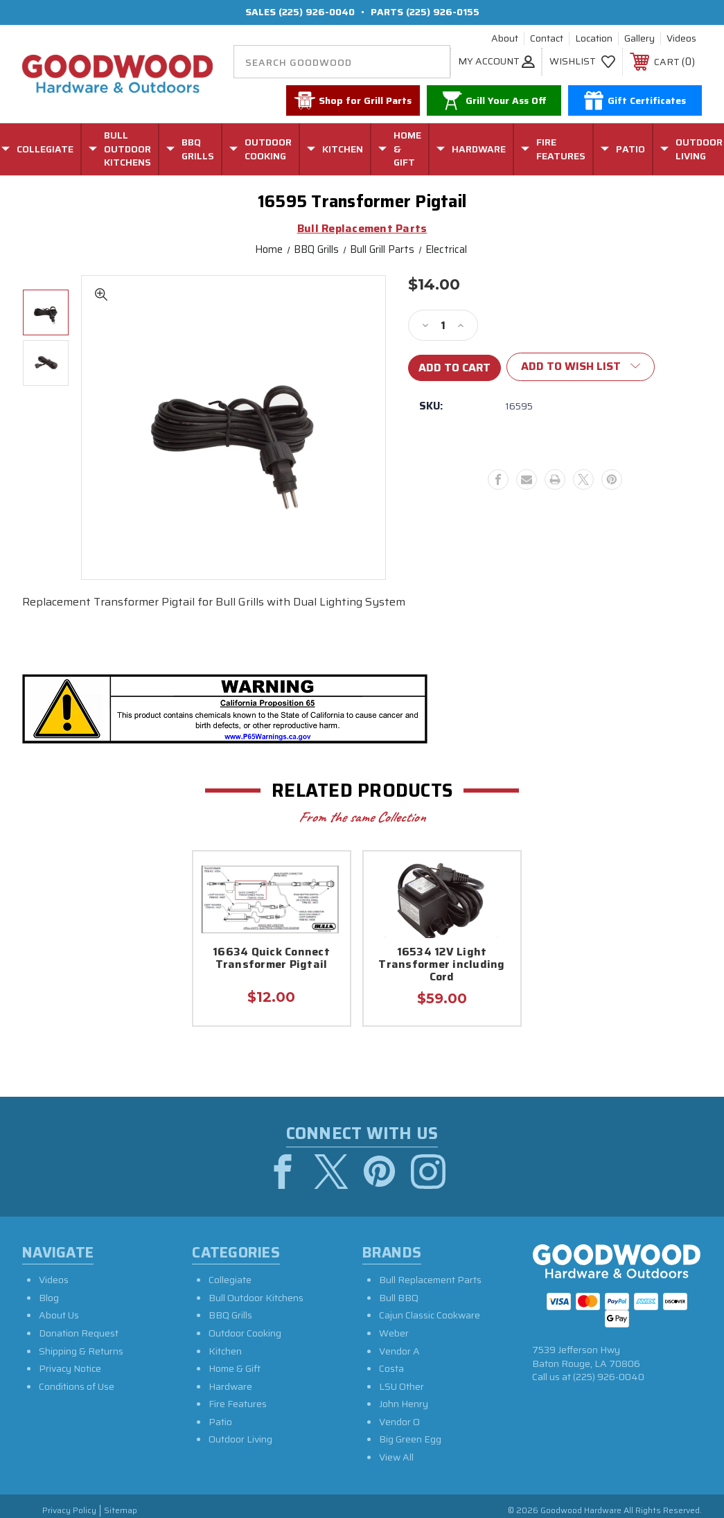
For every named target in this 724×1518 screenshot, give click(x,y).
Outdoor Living (240, 1439)
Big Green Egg (410, 1439)
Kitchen (225, 1351)
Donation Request (78, 1333)
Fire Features (238, 1404)
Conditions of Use (76, 1386)
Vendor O (399, 1421)
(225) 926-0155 (442, 11)
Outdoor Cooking (245, 1333)
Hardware (230, 1386)
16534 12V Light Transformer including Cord (441, 965)
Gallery (639, 39)
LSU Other (401, 1386)
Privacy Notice (70, 1368)
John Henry (403, 1404)
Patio (220, 1421)
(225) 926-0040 (317, 11)
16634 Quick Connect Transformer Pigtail (271, 959)
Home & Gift (235, 1368)
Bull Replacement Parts (430, 1279)
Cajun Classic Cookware (429, 1315)
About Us (59, 1315)
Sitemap (120, 1511)
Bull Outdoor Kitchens (256, 1297)
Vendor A (399, 1351)
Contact (546, 39)
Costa (391, 1368)
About (504, 39)
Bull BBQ (398, 1297)
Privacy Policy (69, 1511)
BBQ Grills (230, 1315)
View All (396, 1457)
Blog (49, 1297)
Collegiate (230, 1279)
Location (593, 39)
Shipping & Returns (81, 1351)
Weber (394, 1333)
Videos (681, 39)
